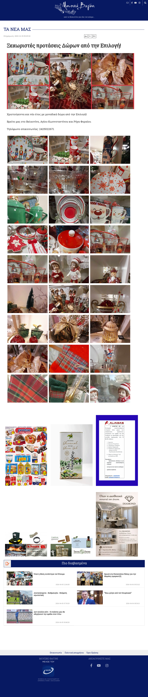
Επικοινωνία (56, 654)
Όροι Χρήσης (92, 654)
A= (94, 36)
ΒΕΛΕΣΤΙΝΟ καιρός (17, 11)
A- (90, 36)
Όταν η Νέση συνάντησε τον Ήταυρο (49, 574)
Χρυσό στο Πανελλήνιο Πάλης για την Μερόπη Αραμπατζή (120, 575)
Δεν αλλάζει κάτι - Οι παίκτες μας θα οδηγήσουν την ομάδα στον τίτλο (49, 613)
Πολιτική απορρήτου (74, 654)
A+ (86, 36)
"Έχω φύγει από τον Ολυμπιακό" (118, 593)
